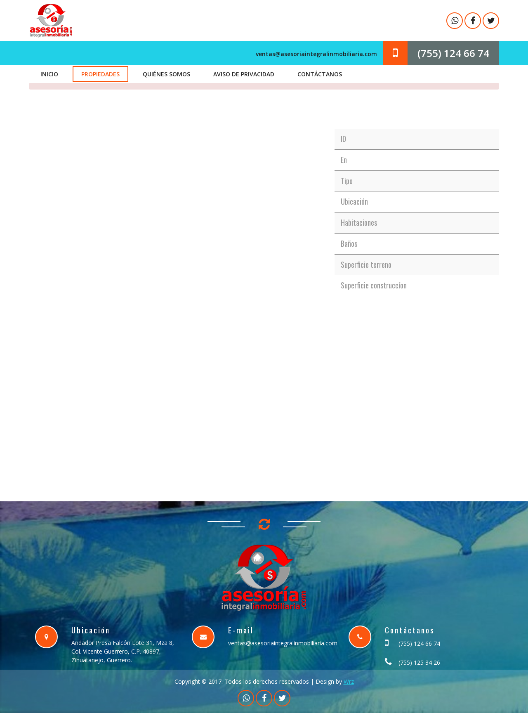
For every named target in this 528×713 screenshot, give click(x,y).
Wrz (349, 681)
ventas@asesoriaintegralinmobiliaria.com (316, 54)
